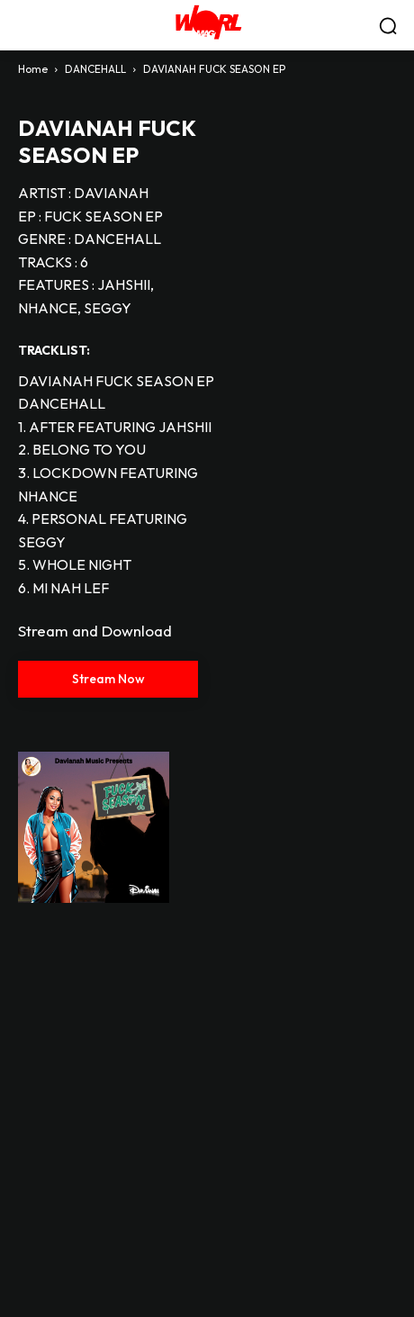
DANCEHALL (95, 69)
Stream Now (108, 679)
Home (33, 69)
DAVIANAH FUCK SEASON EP (106, 141)
